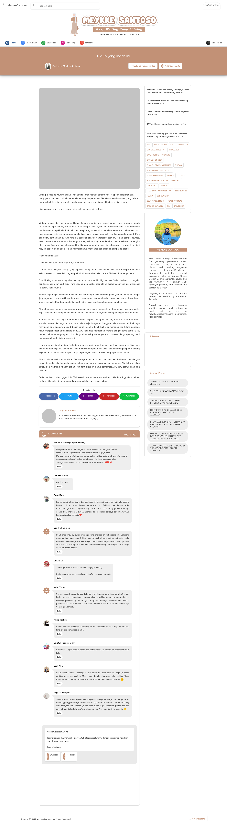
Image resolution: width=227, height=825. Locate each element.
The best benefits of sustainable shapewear (164, 383)
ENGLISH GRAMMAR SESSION (159, 165)
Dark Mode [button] (214, 43)
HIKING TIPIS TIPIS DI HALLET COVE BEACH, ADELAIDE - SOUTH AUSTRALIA (166, 412)
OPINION (163, 186)
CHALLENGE (174, 150)
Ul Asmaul (58, 561)
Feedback (69, 757)
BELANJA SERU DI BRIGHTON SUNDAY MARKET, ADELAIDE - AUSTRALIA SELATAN (167, 424)
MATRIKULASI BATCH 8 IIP (157, 181)
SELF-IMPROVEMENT (155, 201)
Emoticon (52, 757)
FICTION (178, 165)
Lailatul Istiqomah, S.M (64, 643)
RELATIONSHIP (181, 191)
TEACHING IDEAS (175, 201)
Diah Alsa (58, 666)
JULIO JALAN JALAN (155, 175)
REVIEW (150, 196)
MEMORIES (176, 181)
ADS (148, 145)
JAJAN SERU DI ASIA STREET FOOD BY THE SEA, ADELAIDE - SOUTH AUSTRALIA (167, 448)
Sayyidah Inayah (61, 692)
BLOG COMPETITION (179, 145)
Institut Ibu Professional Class (159, 170)
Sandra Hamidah (62, 528)
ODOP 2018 (151, 186)
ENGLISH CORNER (154, 160)
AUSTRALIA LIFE (160, 145)
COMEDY (166, 155)
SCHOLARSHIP (163, 196)
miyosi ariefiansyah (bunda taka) (69, 443)
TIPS (168, 206)
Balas (59, 467)
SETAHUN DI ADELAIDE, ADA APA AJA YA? (167, 392)
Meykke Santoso (67, 410)
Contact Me (197, 819)
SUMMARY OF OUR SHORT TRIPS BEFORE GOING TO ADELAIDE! (165, 402)
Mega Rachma (60, 620)
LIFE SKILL (182, 175)
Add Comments (170, 66)
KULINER (170, 175)
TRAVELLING (179, 206)
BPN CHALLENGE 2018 (156, 150)
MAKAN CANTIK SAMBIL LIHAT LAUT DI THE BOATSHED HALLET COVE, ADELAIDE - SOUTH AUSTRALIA (166, 436)
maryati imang (61, 475)
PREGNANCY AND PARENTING (159, 191)
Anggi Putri (59, 495)
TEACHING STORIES (155, 206)
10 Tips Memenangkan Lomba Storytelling (166, 124)
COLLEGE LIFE (153, 155)
